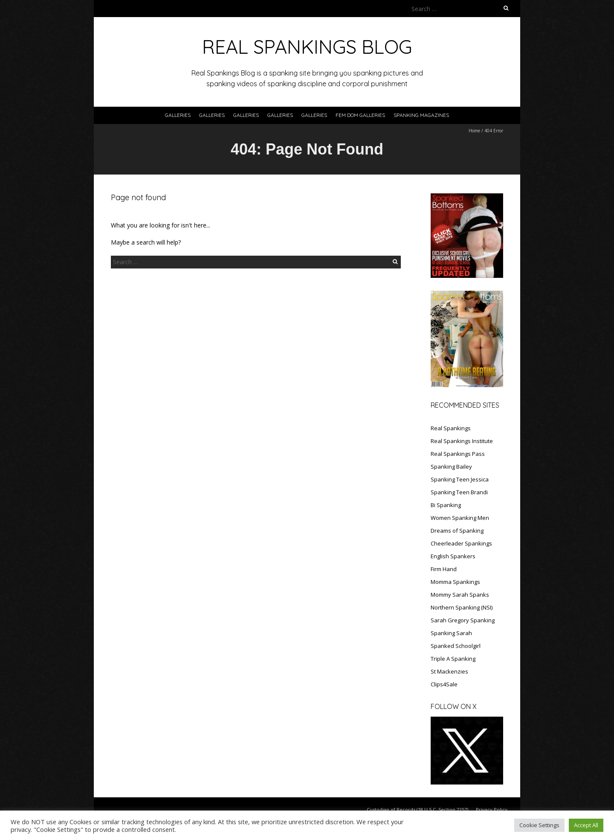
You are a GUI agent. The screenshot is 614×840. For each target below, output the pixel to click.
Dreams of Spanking (457, 530)
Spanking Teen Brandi (459, 492)
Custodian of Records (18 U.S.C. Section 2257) (417, 809)
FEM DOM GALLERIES (360, 115)
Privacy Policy (491, 809)
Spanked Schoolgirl (456, 646)
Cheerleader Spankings (461, 543)
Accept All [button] (586, 825)
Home (474, 131)
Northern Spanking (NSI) (461, 607)
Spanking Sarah (451, 633)
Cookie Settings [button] (539, 825)
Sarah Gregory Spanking (463, 620)
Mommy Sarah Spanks (460, 594)
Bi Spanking (446, 505)
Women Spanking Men (460, 518)
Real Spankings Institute (462, 441)
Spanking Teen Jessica (460, 479)
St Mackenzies (449, 671)
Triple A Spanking (453, 658)
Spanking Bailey (451, 466)
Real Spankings (451, 428)
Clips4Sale (444, 684)
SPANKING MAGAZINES (421, 115)
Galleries (178, 115)
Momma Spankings (455, 582)
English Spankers (453, 556)
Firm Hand (444, 569)
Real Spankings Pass (458, 454)
